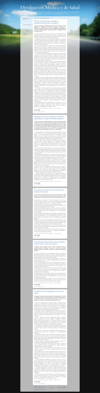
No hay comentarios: (57, 108)
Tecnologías (43, 383)
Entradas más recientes (39, 387)
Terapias (39, 286)
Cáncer (39, 111)
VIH (38, 236)
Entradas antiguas (61, 387)
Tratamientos (43, 111)
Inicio (51, 387)
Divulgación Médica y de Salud (50, 8)
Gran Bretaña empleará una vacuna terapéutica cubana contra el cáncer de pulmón (49, 243)
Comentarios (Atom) (42, 389)
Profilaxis (39, 184)
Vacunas (42, 286)
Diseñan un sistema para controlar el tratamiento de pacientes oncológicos (46, 22)
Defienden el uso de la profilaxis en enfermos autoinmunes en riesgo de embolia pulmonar (49, 118)
